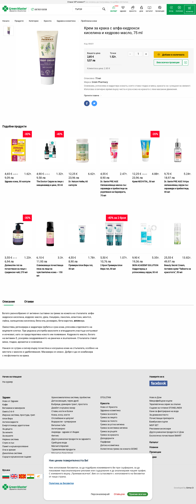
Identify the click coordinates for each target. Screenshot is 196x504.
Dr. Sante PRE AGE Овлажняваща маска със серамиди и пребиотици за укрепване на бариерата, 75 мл (113, 188)
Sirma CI (190, 488)
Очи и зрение (9, 450)
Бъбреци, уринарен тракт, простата (69, 404)
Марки (153, 457)
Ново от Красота (108, 407)
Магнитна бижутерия (62, 453)
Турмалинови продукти (63, 449)
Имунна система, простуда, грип (18, 415)
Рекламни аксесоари (160, 428)
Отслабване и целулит (62, 418)
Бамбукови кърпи (158, 421)
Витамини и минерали (13, 408)
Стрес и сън (8, 443)
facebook (158, 383)
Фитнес (55, 435)
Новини (153, 447)
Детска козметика (109, 445)
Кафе (5, 404)
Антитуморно (58, 428)
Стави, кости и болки (62, 411)
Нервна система (10, 439)
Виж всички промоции (168, 62)
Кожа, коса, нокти (60, 415)
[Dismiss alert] (193, 2)
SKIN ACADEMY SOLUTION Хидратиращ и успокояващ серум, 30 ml (145, 269)
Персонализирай (100, 494)
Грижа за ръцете (108, 431)
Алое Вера (7, 418)
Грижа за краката (109, 435)
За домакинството (158, 415)
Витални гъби (58, 425)
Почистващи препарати (161, 418)
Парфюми (105, 442)
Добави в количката (171, 54)
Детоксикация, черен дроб (65, 401)
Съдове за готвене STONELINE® (165, 408)
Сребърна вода (59, 442)
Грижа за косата (108, 414)
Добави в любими (185, 63)
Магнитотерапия (59, 446)
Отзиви (29, 301)
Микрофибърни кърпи (160, 401)
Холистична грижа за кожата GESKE (119, 449)
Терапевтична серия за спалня (165, 404)
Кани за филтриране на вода (164, 411)
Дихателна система (12, 453)
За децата (7, 429)
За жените (7, 432)
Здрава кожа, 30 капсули (17, 181)
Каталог (153, 442)
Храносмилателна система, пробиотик (71, 397)
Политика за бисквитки (61, 483)
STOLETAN (105, 397)
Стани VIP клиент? (76, 2)
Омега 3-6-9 (8, 411)
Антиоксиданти (10, 422)
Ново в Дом (155, 397)
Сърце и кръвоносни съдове (16, 457)
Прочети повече (93, 95)
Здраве (6, 397)
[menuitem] (189, 9)
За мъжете (7, 436)
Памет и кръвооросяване (15, 446)
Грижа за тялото (108, 421)
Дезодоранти (107, 438)
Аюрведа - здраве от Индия (65, 432)
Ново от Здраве (10, 401)
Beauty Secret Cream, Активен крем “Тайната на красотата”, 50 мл (177, 269)
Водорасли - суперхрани (63, 421)
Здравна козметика (110, 410)
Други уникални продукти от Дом (166, 432)
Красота (104, 403)
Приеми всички (137, 494)
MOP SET (153, 425)
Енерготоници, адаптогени (15, 425)
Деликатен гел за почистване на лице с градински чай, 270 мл (16, 269)
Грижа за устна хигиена (112, 424)
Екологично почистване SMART (165, 435)
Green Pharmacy (100, 82)
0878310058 (40, 9)
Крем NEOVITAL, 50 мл (143, 181)
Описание (8, 301)
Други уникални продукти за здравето (71, 439)
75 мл (98, 78)
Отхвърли (119, 494)
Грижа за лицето (108, 417)
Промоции (155, 452)
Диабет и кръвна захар (63, 408)
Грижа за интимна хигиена (114, 428)
